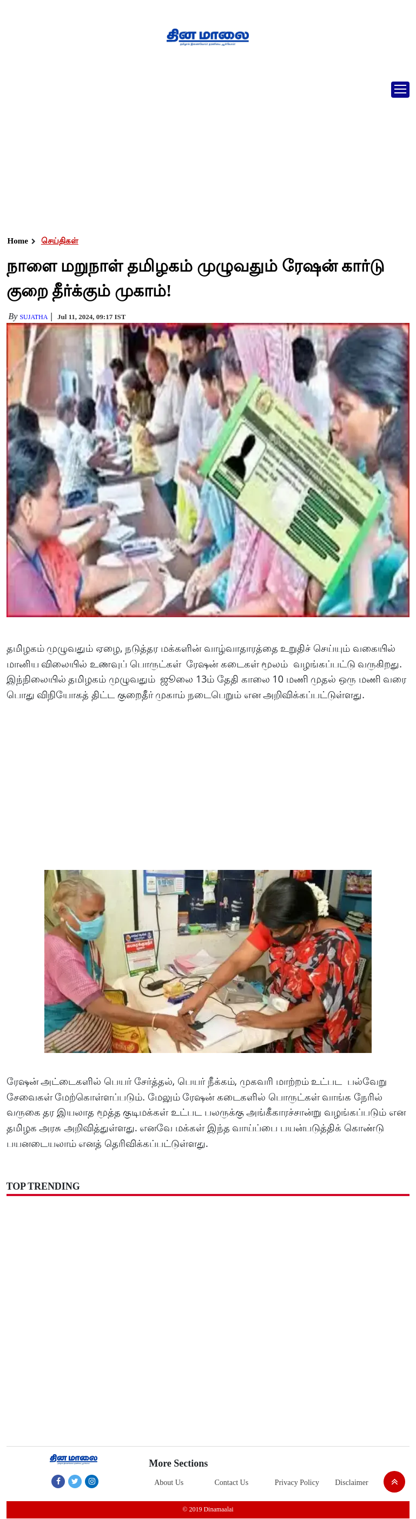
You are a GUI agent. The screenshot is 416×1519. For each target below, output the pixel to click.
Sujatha (33, 317)
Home (18, 241)
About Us (168, 1483)
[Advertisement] (203, 153)
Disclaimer (351, 1483)
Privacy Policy (297, 1483)
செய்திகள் (59, 241)
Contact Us (232, 1483)
